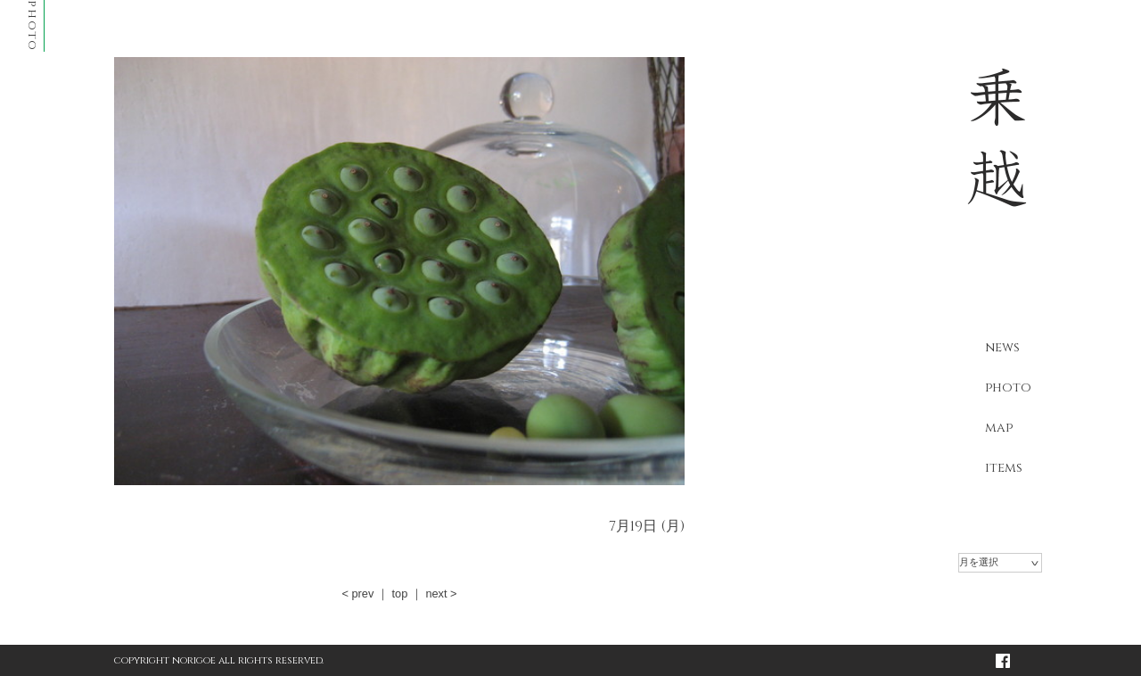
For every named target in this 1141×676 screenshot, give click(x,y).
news (1002, 347)
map (999, 427)
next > (440, 593)
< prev (357, 593)
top (399, 593)
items (1003, 467)
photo (1008, 387)
